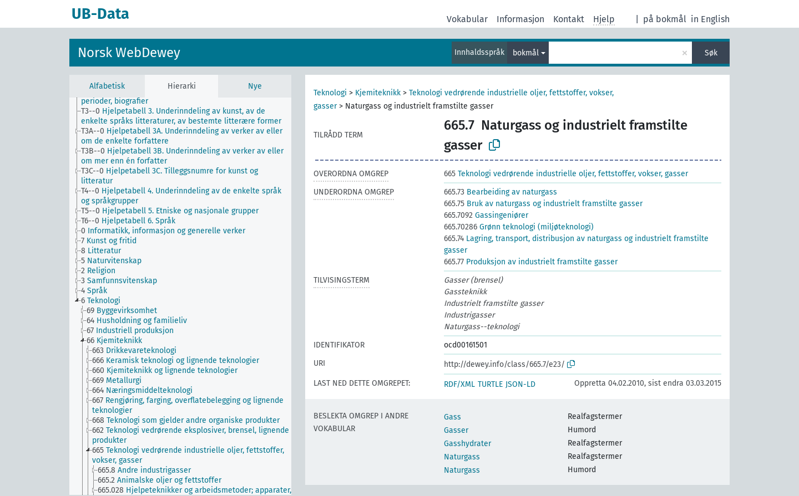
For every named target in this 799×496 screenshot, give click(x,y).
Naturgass (462, 457)
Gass (452, 417)
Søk (711, 53)
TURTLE (490, 384)
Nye (255, 86)
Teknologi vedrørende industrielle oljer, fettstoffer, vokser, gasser (566, 173)
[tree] (180, 296)
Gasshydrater (467, 443)
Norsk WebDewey (129, 52)
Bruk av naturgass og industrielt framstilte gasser (543, 203)
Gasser (456, 430)
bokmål (526, 53)
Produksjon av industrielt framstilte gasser (531, 262)
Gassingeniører (486, 215)
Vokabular (467, 19)
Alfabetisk (107, 86)
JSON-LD (520, 384)
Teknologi (330, 93)
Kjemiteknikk (378, 93)
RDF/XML (459, 384)
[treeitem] (190, 116)
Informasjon (520, 19)
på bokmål (664, 19)
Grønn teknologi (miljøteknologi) (519, 227)
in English (710, 19)
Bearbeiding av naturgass (500, 192)
